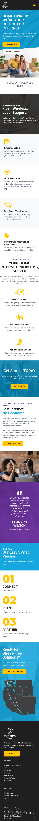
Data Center (8, 780)
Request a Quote (13, 444)
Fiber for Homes (9, 793)
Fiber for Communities (11, 795)
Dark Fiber (7, 773)
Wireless (6, 798)
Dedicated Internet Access (12, 765)
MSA (19, 814)
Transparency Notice (10, 814)
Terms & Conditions (17, 812)
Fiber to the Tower (10, 778)
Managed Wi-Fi (8, 775)
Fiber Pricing (11, 45)
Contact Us (12, 754)
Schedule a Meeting (14, 672)
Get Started (19, 386)
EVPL (5, 768)
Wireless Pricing (13, 51)
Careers (6, 816)
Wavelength (8, 770)
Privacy (13, 810)
